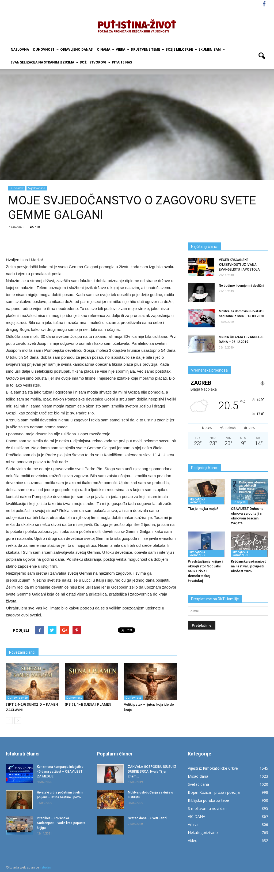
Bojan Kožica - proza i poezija (214, 792)
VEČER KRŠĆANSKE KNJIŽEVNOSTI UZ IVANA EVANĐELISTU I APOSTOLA (239, 264)
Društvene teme (147, 49)
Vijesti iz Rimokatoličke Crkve (213, 768)
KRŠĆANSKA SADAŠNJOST (198, 500)
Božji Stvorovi (95, 62)
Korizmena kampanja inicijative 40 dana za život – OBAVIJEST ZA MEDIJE (60, 771)
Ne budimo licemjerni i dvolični (241, 285)
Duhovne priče (17, 697)
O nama (105, 49)
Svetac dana (198, 784)
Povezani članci (22, 652)
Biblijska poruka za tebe (208, 800)
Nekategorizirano (203, 832)
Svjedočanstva (36, 188)
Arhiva (193, 824)
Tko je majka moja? (203, 509)
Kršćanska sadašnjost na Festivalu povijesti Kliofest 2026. (248, 566)
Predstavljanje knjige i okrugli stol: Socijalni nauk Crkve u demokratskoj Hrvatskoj (205, 571)
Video (192, 840)
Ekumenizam (211, 49)
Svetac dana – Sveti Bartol (147, 818)
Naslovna (20, 49)
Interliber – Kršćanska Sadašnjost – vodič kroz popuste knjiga (61, 823)
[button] (261, 56)
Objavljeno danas (76, 49)
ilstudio (45, 867)
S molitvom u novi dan (207, 808)
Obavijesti (239, 502)
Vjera (122, 49)
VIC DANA (196, 816)
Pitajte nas (122, 62)
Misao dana (198, 776)
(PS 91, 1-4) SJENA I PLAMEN (88, 704)
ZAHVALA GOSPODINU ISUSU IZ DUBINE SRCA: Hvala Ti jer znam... (152, 771)
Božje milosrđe (181, 49)
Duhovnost (45, 49)
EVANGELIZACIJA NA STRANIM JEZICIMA (44, 62)
